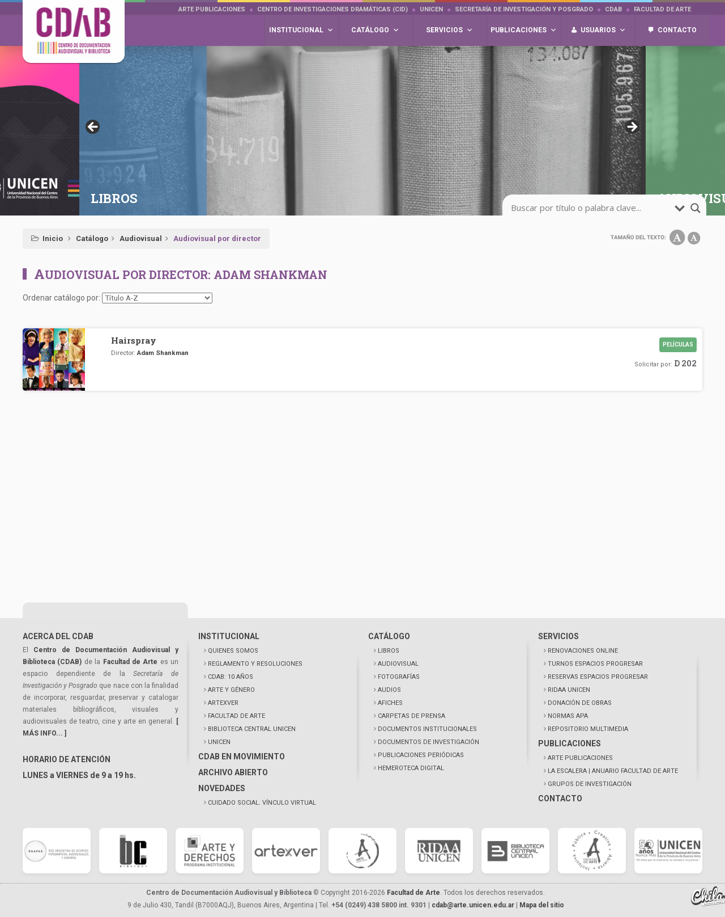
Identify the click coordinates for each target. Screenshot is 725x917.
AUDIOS (389, 690)
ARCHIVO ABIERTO (233, 772)
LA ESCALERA (613, 771)
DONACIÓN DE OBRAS (580, 703)
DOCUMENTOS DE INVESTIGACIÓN (428, 742)
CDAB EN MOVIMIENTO (241, 756)
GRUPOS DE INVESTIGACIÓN (590, 784)
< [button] (93, 127)
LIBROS (388, 650)
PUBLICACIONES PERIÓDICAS (421, 755)
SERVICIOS (558, 636)
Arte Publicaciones (211, 9)
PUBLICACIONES (569, 743)
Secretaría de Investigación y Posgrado (524, 9)
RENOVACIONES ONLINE (583, 650)
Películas (678, 344)
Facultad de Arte (662, 9)
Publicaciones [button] (524, 30)
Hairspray (133, 340)
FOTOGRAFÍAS (399, 677)
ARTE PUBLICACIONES (580, 758)
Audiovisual (141, 238)
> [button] (631, 127)
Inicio (52, 238)
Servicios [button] (449, 30)
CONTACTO (560, 798)
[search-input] (591, 208)
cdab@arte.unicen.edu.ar (473, 905)
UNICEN (431, 9)
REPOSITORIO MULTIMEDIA (588, 729)
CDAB (613, 9)
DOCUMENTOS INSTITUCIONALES (427, 729)
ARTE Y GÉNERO (231, 690)
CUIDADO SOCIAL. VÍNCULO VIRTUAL (262, 802)
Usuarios (603, 30)
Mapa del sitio (541, 905)
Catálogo (92, 238)
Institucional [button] (301, 30)
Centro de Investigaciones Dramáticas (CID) (332, 9)
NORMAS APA (568, 716)
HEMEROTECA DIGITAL (411, 768)
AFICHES (390, 703)
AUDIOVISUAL (398, 663)
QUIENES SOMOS (233, 650)
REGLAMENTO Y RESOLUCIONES (255, 663)
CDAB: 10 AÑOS (230, 677)
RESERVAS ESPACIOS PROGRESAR (598, 677)
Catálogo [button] (375, 30)
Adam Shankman (163, 353)
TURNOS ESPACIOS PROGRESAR (595, 663)
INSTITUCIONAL (228, 636)
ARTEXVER (223, 703)
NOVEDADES (221, 788)
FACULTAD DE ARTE (236, 716)
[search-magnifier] (695, 208)
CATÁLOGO (389, 636)
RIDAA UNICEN (569, 690)
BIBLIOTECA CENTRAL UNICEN (252, 729)
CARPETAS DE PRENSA (411, 716)
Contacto (677, 30)
